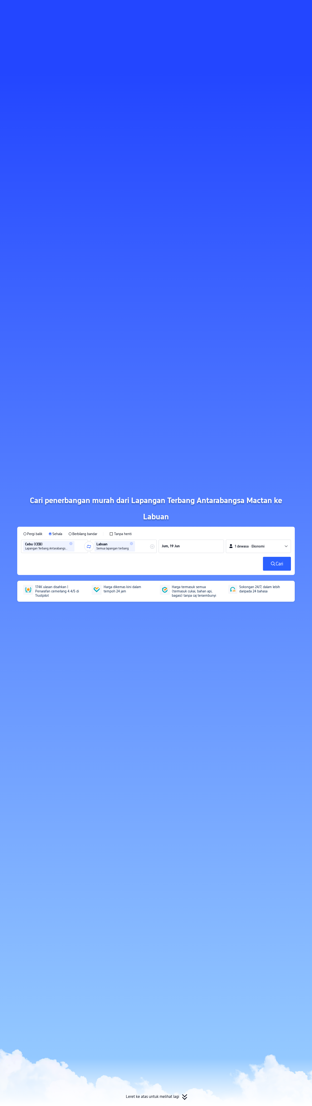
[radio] (33, 534)
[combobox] (77, 546)
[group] (54, 546)
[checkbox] (120, 534)
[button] (271, 8)
